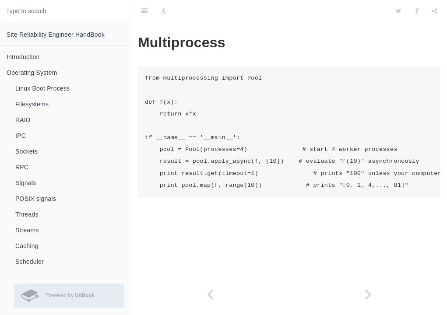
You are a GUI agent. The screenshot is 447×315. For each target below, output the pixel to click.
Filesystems (32, 104)
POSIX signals (35, 198)
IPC (20, 135)
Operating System (32, 72)
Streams (27, 230)
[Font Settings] (163, 11)
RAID (22, 119)
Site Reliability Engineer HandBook (56, 34)
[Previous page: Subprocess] (210, 294)
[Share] (434, 11)
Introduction (23, 56)
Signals (25, 182)
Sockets (26, 151)
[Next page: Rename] (368, 294)
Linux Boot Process (42, 88)
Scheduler (29, 261)
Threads (27, 214)
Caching (27, 245)
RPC (21, 167)
